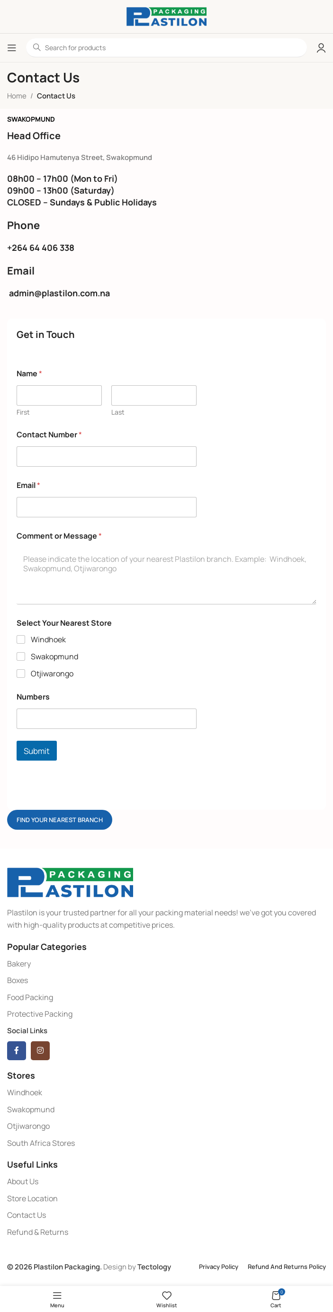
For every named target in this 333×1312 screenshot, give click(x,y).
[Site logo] (166, 16)
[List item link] (166, 964)
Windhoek (48, 640)
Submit (37, 750)
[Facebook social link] (16, 1050)
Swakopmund (54, 657)
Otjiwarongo (52, 674)
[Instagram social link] (40, 1050)
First (23, 412)
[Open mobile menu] (11, 47)
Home (17, 96)
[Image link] (70, 882)
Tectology (154, 1267)
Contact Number (49, 434)
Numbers (33, 696)
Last (118, 412)
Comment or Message (59, 536)
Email (28, 485)
